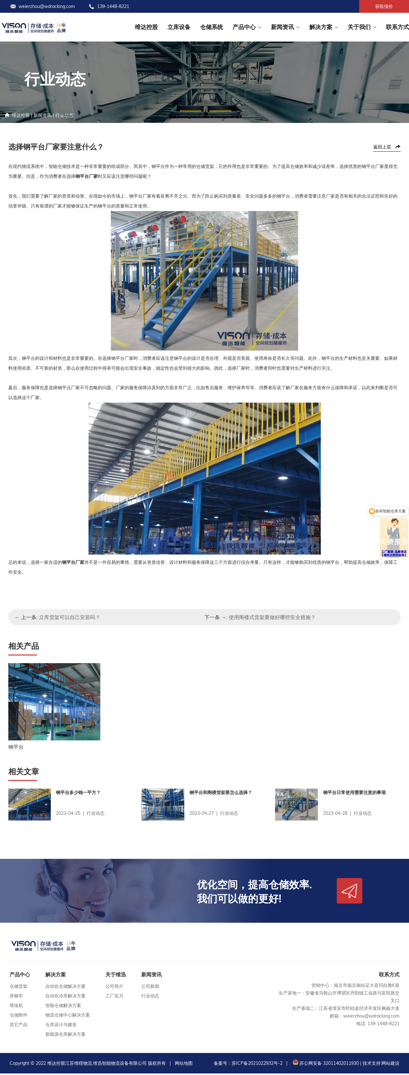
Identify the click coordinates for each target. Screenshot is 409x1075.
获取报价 (384, 6)
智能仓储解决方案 (63, 1007)
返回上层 (382, 147)
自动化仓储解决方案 (65, 988)
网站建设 (390, 1065)
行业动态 (64, 115)
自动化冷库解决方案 (65, 997)
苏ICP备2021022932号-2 (257, 1065)
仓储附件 (18, 1016)
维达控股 (146, 27)
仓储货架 (18, 988)
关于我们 (359, 27)
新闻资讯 (282, 27)
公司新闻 (150, 988)
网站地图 (184, 1065)
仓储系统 (211, 27)
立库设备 (178, 27)
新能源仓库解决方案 (65, 1036)
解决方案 (320, 27)
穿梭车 (16, 997)
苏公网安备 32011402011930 (325, 1065)
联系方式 (397, 27)
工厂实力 (114, 997)
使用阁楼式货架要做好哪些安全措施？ (272, 617)
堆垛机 (16, 1007)
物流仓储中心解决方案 (67, 1016)
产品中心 (244, 27)
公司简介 (114, 988)
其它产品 (18, 1026)
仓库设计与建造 (61, 1026)
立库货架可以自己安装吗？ (69, 617)
